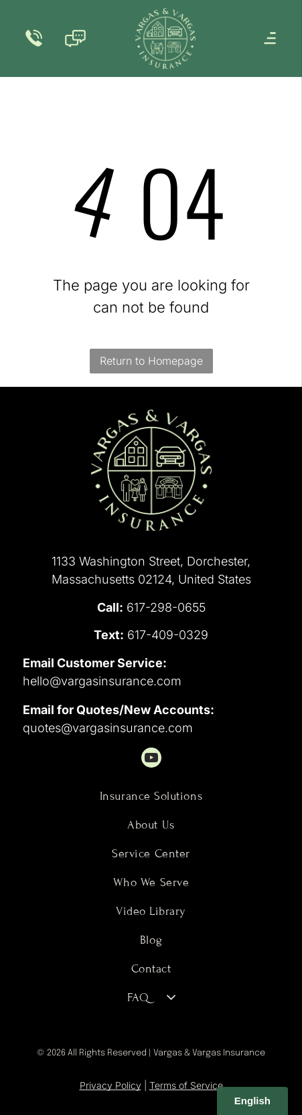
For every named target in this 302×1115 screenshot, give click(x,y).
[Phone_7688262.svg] (33, 46)
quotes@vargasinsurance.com (108, 728)
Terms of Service (186, 1085)
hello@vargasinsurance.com (102, 681)
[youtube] (151, 759)
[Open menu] (270, 38)
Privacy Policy (110, 1085)
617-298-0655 (166, 607)
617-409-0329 (167, 635)
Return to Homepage (151, 360)
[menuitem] (151, 796)
